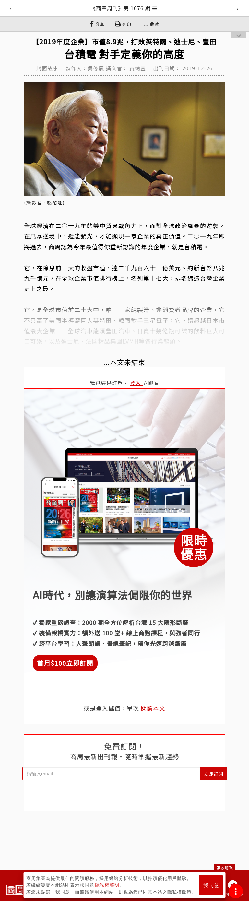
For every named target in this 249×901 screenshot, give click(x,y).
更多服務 (224, 868)
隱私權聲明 (107, 885)
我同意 (211, 885)
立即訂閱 (213, 773)
